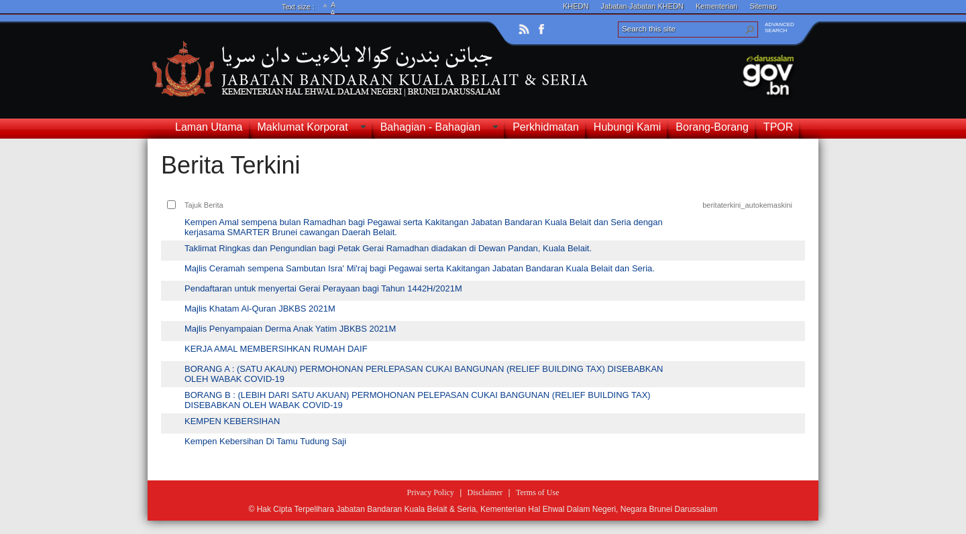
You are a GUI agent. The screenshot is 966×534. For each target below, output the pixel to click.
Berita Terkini (230, 165)
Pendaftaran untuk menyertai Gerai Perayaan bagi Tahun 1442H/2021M (323, 288)
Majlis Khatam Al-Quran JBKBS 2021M (259, 309)
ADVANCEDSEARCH (779, 27)
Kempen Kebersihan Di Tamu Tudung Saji (265, 441)
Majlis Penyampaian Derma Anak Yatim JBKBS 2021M (290, 329)
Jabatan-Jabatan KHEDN (642, 6)
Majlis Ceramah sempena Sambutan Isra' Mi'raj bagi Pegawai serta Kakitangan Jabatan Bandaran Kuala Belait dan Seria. (419, 268)
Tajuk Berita (203, 205)
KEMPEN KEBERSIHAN (232, 421)
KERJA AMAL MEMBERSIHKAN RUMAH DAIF (276, 349)
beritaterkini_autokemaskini (747, 205)
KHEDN (576, 6)
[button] (750, 29)
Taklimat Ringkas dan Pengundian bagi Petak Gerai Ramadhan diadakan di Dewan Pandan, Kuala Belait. (388, 248)
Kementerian (716, 6)
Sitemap (762, 6)
